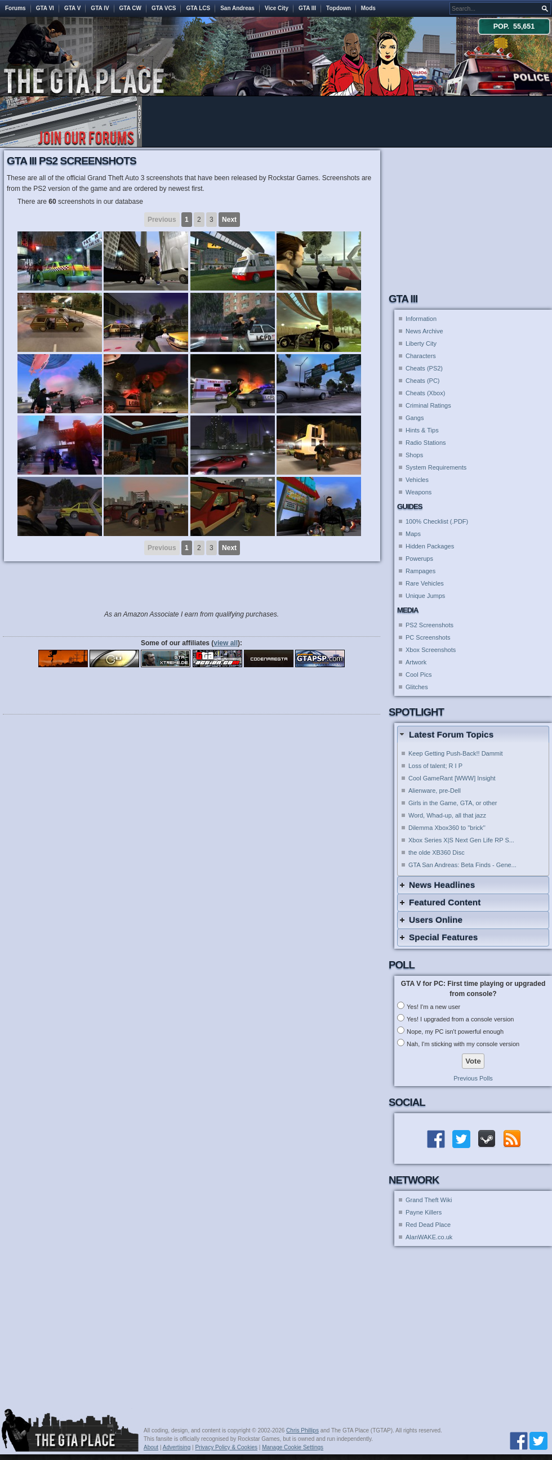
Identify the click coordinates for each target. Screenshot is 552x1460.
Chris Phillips (302, 1430)
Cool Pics (418, 674)
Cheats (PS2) (424, 368)
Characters (421, 355)
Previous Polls (473, 1078)
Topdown (338, 8)
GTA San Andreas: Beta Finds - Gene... (462, 864)
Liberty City (421, 343)
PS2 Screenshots (429, 625)
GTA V (72, 8)
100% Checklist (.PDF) (437, 521)
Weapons (418, 492)
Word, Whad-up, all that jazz (447, 815)
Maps (413, 533)
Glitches (417, 687)
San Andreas (237, 8)
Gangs (415, 417)
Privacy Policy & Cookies (226, 1447)
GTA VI (45, 8)
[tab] (473, 734)
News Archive (424, 331)
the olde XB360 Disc (436, 852)
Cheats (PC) (423, 380)
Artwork (416, 662)
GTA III (307, 8)
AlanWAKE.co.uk (429, 1237)
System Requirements (436, 467)
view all (225, 643)
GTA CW (130, 8)
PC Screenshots (428, 637)
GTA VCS (164, 8)
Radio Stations (426, 442)
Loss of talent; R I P (435, 765)
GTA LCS (198, 8)
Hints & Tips (422, 430)
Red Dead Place (428, 1224)
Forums (15, 8)
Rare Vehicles (425, 583)
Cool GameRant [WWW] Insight (452, 778)
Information (421, 318)
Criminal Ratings (428, 405)
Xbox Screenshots (431, 649)
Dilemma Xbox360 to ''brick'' (447, 827)
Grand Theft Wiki (429, 1199)
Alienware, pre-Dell (434, 790)
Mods (368, 8)
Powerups (419, 558)
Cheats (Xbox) (425, 393)
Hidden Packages (430, 546)
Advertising (176, 1447)
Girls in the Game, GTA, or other (452, 803)
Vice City (276, 8)
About (151, 1447)
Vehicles (417, 479)
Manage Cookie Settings (292, 1447)
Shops (414, 455)
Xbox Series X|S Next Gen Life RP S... (461, 840)
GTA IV (100, 8)
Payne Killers (424, 1212)
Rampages (420, 571)
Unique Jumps (425, 595)
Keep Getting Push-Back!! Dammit (455, 753)
